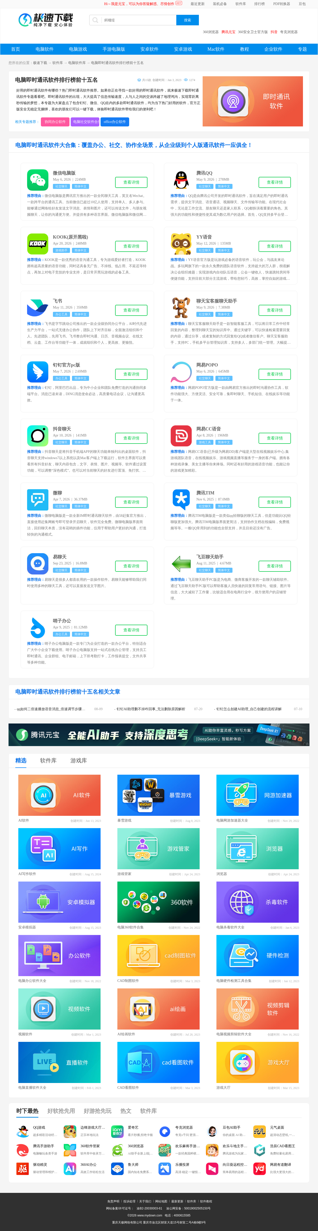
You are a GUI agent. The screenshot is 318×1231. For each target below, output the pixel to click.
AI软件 (23, 820)
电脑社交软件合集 (86, 122)
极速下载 (40, 63)
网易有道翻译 (280, 1165)
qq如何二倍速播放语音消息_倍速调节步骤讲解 (53, 709)
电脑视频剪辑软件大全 (234, 1034)
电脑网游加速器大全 (232, 820)
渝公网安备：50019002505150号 (188, 1208)
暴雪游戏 (124, 820)
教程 (244, 49)
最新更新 (177, 1201)
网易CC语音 (208, 428)
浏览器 (221, 874)
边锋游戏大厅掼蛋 (95, 1127)
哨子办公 (62, 620)
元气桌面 (277, 1127)
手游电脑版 (114, 49)
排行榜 (259, 4)
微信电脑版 (64, 173)
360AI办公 (89, 1165)
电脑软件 (45, 49)
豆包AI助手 (232, 1127)
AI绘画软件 (126, 1034)
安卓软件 (149, 49)
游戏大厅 (223, 1088)
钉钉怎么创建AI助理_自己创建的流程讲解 (249, 709)
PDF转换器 (281, 4)
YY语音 (204, 237)
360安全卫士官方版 (253, 32)
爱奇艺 (133, 1127)
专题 (302, 49)
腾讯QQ (204, 173)
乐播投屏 (182, 1165)
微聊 (57, 492)
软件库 (240, 4)
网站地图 (161, 1201)
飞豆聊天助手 (209, 556)
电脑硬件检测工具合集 (234, 981)
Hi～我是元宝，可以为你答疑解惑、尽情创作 (139, 4)
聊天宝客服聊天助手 (216, 301)
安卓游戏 (183, 49)
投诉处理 (129, 1201)
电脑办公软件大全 (32, 981)
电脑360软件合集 (130, 927)
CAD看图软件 (128, 1088)
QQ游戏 (39, 1127)
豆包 (302, 4)
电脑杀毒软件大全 (230, 927)
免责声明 (113, 1201)
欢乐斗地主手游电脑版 (238, 1146)
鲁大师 (133, 1165)
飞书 (57, 301)
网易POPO (207, 365)
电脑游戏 (78, 49)
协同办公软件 (55, 122)
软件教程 (206, 1201)
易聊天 (59, 556)
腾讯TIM (205, 492)
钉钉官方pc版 (66, 365)
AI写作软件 (27, 874)
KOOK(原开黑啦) (70, 237)
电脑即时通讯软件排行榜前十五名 (117, 63)
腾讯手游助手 (43, 1146)
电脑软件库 (77, 63)
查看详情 (131, 182)
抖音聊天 (62, 428)
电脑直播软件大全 (32, 1088)
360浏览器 (211, 32)
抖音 (274, 32)
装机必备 (220, 4)
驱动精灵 (40, 1165)
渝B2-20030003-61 (149, 1208)
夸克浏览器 (289, 32)
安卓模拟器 (27, 927)
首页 (15, 49)
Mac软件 (215, 49)
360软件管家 (90, 1146)
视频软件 (25, 1034)
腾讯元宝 (228, 32)
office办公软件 (115, 122)
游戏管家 (124, 874)
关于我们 (145, 1201)
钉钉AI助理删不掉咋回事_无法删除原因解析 (151, 709)
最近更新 (198, 4)
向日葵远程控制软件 (238, 1165)
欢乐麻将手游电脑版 (190, 1146)
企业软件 (273, 49)
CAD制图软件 (128, 981)
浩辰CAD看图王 (282, 1146)
